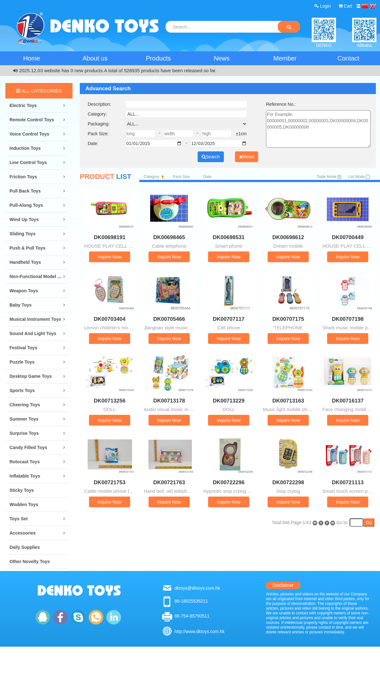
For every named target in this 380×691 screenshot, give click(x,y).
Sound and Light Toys (33, 333)
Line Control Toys (28, 162)
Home (31, 58)
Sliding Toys (22, 233)
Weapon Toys (24, 290)
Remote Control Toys (32, 119)
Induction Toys (25, 148)
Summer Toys (24, 419)
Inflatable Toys (25, 476)
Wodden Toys (24, 504)
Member (284, 58)
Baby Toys (21, 304)
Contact (348, 58)
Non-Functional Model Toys (38, 276)
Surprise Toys (24, 433)
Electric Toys (23, 105)
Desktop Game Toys (31, 376)
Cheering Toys (25, 404)
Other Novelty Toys (30, 561)
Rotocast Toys (25, 461)
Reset (246, 156)
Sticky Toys (22, 490)
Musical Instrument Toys (35, 319)
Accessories (23, 533)
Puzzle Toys (22, 362)
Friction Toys (23, 176)
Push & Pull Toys (27, 247)
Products (158, 58)
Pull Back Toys (25, 190)
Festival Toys (23, 347)
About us (95, 58)
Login (322, 6)
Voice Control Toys (29, 133)
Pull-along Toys (26, 205)
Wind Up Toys (24, 219)
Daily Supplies (25, 547)
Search (211, 156)
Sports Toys (22, 390)
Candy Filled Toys (28, 447)
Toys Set (19, 518)
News (222, 58)
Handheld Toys (25, 262)
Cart (345, 6)
